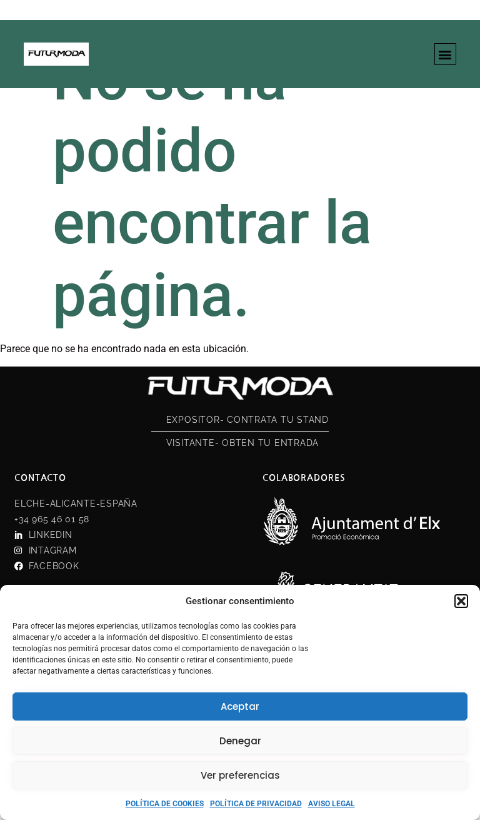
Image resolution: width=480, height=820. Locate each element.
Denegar (240, 740)
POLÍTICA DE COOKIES (165, 803)
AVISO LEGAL (331, 803)
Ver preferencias (240, 775)
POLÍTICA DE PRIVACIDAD (256, 803)
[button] (461, 601)
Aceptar (240, 706)
